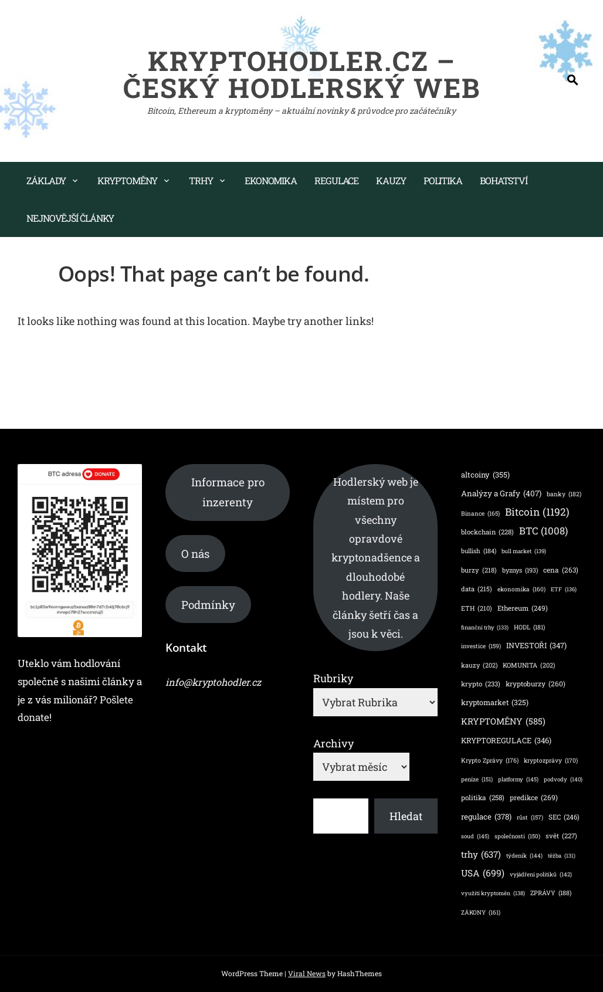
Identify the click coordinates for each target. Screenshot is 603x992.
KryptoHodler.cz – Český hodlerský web (301, 74)
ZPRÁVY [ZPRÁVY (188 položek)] (550, 893)
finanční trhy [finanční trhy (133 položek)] (485, 628)
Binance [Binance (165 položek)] (480, 513)
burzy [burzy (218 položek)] (479, 570)
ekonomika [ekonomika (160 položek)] (521, 589)
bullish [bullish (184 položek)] (478, 551)
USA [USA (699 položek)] (482, 873)
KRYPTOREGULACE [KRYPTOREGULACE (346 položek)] (506, 740)
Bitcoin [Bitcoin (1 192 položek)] (537, 512)
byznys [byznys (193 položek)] (520, 570)
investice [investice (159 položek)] (481, 646)
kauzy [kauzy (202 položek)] (479, 666)
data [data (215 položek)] (476, 589)
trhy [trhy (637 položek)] (481, 854)
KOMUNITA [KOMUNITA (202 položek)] (529, 666)
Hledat (405, 816)
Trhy (201, 180)
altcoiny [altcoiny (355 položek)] (485, 474)
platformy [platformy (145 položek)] (518, 779)
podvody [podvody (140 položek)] (563, 779)
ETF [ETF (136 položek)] (564, 589)
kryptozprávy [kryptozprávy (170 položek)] (551, 760)
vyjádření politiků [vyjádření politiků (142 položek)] (541, 874)
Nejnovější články (70, 218)
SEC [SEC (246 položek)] (564, 817)
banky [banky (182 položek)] (564, 494)
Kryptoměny (127, 180)
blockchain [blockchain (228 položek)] (487, 532)
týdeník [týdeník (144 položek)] (524, 856)
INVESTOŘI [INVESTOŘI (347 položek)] (536, 645)
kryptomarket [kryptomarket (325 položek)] (495, 702)
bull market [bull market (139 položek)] (524, 551)
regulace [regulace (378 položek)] (486, 817)
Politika (443, 180)
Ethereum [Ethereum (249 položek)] (522, 608)
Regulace (336, 180)
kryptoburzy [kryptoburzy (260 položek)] (535, 684)
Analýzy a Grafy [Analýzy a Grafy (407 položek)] (501, 493)
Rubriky (333, 678)
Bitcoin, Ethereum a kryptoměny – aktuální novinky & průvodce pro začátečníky (301, 110)
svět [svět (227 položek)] (561, 836)
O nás (195, 553)
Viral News (307, 973)
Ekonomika (271, 180)
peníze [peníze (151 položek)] (477, 779)
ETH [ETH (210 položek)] (476, 608)
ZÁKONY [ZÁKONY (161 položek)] (480, 912)
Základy (46, 180)
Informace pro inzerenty (228, 492)
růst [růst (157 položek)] (530, 817)
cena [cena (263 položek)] (560, 570)
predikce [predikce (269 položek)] (534, 797)
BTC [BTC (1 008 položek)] (543, 531)
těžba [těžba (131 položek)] (561, 856)
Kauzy (391, 180)
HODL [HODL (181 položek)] (529, 627)
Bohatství (503, 180)
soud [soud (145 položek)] (475, 836)
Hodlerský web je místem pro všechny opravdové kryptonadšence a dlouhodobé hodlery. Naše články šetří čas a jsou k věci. (375, 558)
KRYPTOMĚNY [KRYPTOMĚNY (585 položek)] (503, 722)
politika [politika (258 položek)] (482, 797)
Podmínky (208, 604)
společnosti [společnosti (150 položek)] (517, 836)
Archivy (333, 743)
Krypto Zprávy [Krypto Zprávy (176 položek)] (490, 760)
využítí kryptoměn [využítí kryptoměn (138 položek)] (493, 893)
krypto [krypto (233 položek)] (480, 684)
